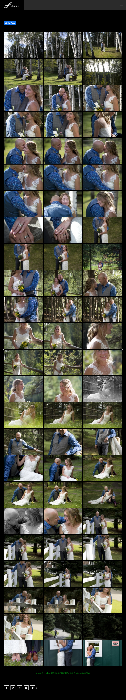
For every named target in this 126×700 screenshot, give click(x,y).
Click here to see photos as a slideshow (63, 673)
